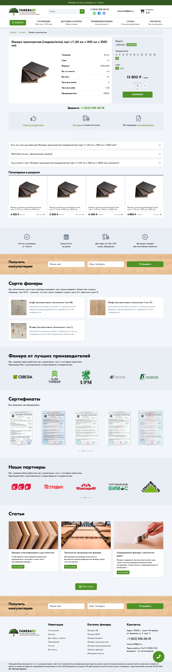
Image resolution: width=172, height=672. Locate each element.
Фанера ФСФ (93, 634)
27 (146, 55)
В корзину (137, 95)
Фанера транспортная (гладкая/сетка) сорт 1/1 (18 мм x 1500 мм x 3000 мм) (103, 208)
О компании (53, 630)
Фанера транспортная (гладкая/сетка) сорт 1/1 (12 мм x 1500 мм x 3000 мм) (142, 208)
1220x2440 (120, 45)
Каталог (52, 634)
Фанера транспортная (97, 642)
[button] (79, 450)
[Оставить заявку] (158, 658)
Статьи (51, 646)
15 (130, 55)
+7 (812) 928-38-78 (99, 9)
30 (150, 55)
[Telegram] (99, 13)
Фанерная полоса (95, 653)
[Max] (103, 13)
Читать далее (18, 567)
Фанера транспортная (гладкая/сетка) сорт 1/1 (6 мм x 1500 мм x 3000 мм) (64, 208)
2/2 (122, 68)
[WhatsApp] (94, 13)
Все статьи (86, 586)
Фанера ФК (92, 630)
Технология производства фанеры (82, 552)
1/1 (117, 68)
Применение (53, 642)
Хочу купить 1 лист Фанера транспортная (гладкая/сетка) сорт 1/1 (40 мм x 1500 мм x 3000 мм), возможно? (65, 163)
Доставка (77, 125)
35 (154, 55)
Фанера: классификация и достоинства (33, 552)
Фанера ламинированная (99, 646)
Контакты (52, 650)
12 (127, 55)
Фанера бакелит (95, 638)
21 (138, 55)
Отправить (145, 264)
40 (117, 58)
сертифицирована (145, 125)
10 (123, 55)
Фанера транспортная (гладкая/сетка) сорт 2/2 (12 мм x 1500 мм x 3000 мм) (26, 208)
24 (142, 55)
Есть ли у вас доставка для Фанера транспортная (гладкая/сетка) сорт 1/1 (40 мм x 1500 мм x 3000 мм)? (64, 145)
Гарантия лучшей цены (33, 125)
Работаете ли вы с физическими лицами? (32, 154)
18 (134, 55)
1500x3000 (131, 45)
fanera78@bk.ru (125, 11)
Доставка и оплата (57, 638)
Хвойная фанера (95, 650)
